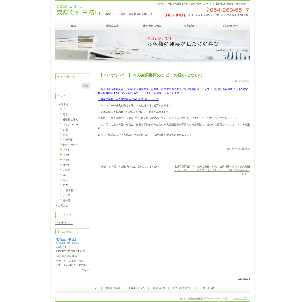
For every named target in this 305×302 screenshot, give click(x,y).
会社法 (66, 195)
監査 (65, 185)
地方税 (66, 165)
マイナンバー (244, 148)
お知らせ (63, 104)
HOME (94, 288)
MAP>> (86, 269)
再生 (65, 134)
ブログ (62, 109)
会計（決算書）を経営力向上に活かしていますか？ (128, 166)
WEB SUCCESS (240, 298)
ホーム (74, 25)
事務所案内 (191, 25)
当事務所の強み (152, 25)
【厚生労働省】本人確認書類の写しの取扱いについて (128, 99)
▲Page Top (244, 278)
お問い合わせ (230, 25)
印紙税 (66, 170)
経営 (65, 114)
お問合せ (63, 205)
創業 (65, 129)
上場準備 (68, 190)
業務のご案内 (113, 25)
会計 (65, 175)
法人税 (66, 149)
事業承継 (68, 139)
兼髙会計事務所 (196, 298)
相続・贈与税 (70, 144)
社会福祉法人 (70, 119)
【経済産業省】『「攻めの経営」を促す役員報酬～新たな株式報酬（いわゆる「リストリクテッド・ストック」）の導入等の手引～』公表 (212, 170)
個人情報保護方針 (182, 288)
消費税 (66, 155)
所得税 (66, 160)
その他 (66, 200)
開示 (65, 180)
